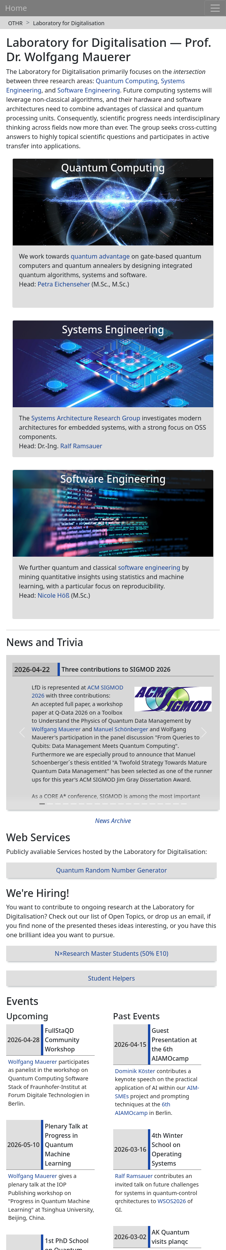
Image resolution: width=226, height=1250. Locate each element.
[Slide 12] (128, 803)
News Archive (113, 820)
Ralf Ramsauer (81, 446)
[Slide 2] (50, 803)
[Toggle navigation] (215, 8)
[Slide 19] (184, 803)
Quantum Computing (127, 81)
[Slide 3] (58, 803)
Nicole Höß (53, 595)
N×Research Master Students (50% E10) (111, 953)
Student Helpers (111, 978)
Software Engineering (88, 90)
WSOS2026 (172, 1201)
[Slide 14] (144, 803)
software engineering (149, 567)
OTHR (15, 23)
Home (16, 8)
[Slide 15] (152, 803)
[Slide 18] (175, 803)
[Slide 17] (168, 803)
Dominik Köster (135, 1071)
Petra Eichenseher (63, 284)
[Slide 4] (65, 803)
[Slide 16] (160, 803)
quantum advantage (100, 256)
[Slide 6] (81, 803)
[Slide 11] (121, 803)
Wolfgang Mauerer (56, 729)
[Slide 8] (97, 803)
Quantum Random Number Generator (111, 870)
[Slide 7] (89, 803)
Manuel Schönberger (120, 729)
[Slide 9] (105, 803)
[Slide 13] (136, 803)
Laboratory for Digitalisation (69, 23)
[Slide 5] (73, 803)
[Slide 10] (113, 803)
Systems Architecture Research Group (85, 418)
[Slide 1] (42, 803)
